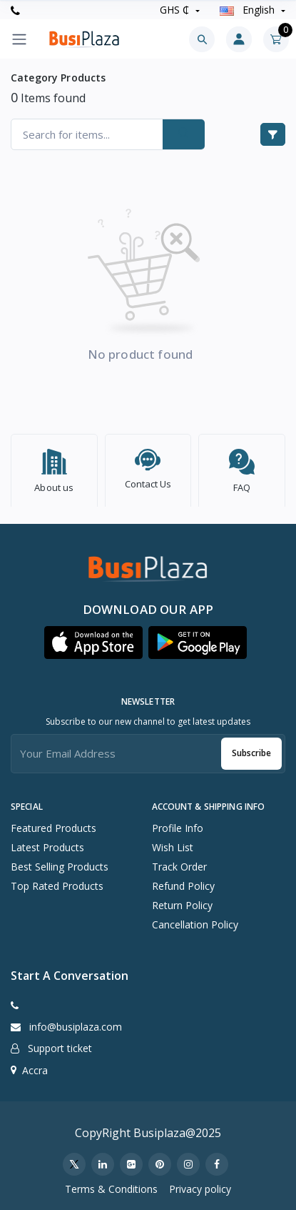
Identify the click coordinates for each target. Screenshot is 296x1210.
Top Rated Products (57, 882)
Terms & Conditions (111, 1185)
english (248, 9)
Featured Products (53, 824)
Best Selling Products (59, 863)
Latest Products (47, 844)
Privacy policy (200, 1185)
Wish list (172, 844)
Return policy (182, 901)
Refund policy (183, 882)
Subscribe (251, 749)
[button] (93, 639)
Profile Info (177, 824)
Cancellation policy (195, 921)
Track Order (179, 863)
